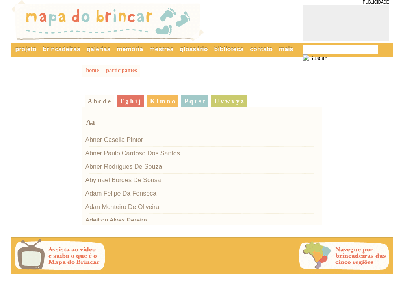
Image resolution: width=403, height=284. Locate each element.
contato (261, 49)
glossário (194, 49)
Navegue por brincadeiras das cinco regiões (344, 256)
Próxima (288, 256)
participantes (121, 70)
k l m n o (162, 101)
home (92, 70)
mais (286, 49)
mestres (161, 49)
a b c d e (99, 101)
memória (130, 49)
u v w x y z (228, 101)
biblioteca (229, 49)
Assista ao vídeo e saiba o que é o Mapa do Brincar (60, 256)
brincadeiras (61, 49)
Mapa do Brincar (107, 21)
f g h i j (130, 101)
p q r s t (194, 101)
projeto (26, 49)
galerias (98, 49)
